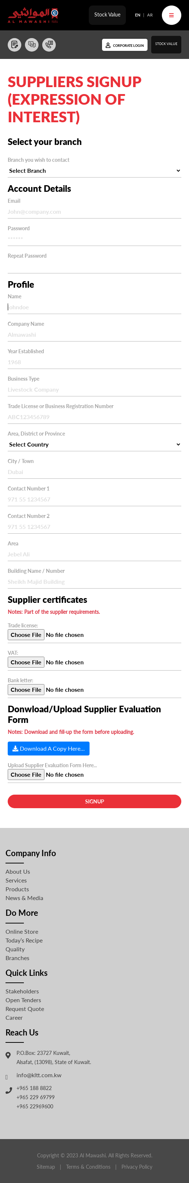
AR (150, 14)
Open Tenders (23, 999)
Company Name (26, 324)
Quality (15, 948)
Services (16, 880)
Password (19, 228)
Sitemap (46, 1167)
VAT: (13, 653)
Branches (17, 957)
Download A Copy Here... (48, 748)
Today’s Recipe (24, 940)
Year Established (26, 351)
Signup (94, 801)
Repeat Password (27, 256)
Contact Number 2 (29, 516)
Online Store (22, 931)
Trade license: (23, 625)
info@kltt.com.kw (39, 1074)
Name (14, 296)
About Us (18, 871)
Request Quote (25, 1008)
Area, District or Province (36, 433)
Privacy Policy (136, 1167)
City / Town (21, 461)
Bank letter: (20, 680)
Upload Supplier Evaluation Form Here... (52, 765)
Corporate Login (128, 46)
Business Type (23, 379)
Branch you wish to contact (38, 160)
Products (17, 888)
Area (13, 543)
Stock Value (107, 14)
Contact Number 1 (29, 488)
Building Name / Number (36, 571)
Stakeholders (22, 991)
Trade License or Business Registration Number (60, 406)
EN (137, 14)
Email (14, 201)
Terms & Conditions (88, 1167)
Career (14, 1017)
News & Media (24, 897)
